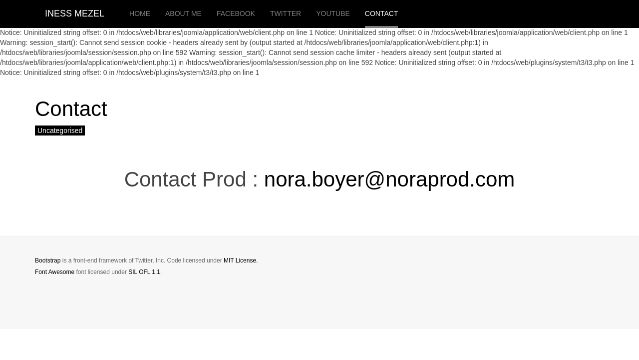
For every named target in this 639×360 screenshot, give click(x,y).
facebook (236, 14)
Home (139, 14)
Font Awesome (54, 272)
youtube (333, 14)
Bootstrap (47, 260)
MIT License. (241, 260)
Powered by (558, 269)
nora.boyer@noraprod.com (389, 179)
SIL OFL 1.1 (144, 272)
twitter (285, 14)
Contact (381, 14)
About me (183, 14)
